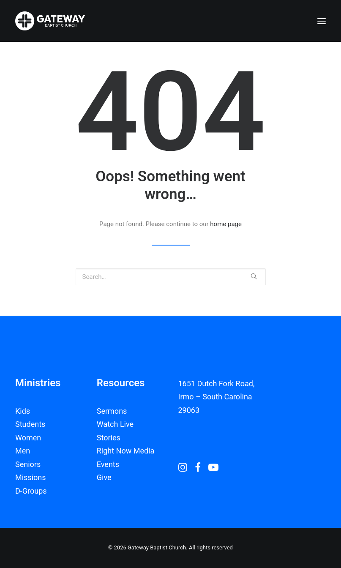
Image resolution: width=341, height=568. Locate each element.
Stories (108, 437)
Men (22, 450)
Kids (22, 411)
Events (108, 464)
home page (226, 224)
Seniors (28, 464)
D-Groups (31, 490)
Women (28, 437)
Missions (30, 477)
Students (30, 424)
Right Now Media (126, 450)
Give (104, 477)
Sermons (112, 411)
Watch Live (115, 424)
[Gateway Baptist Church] (50, 20)
